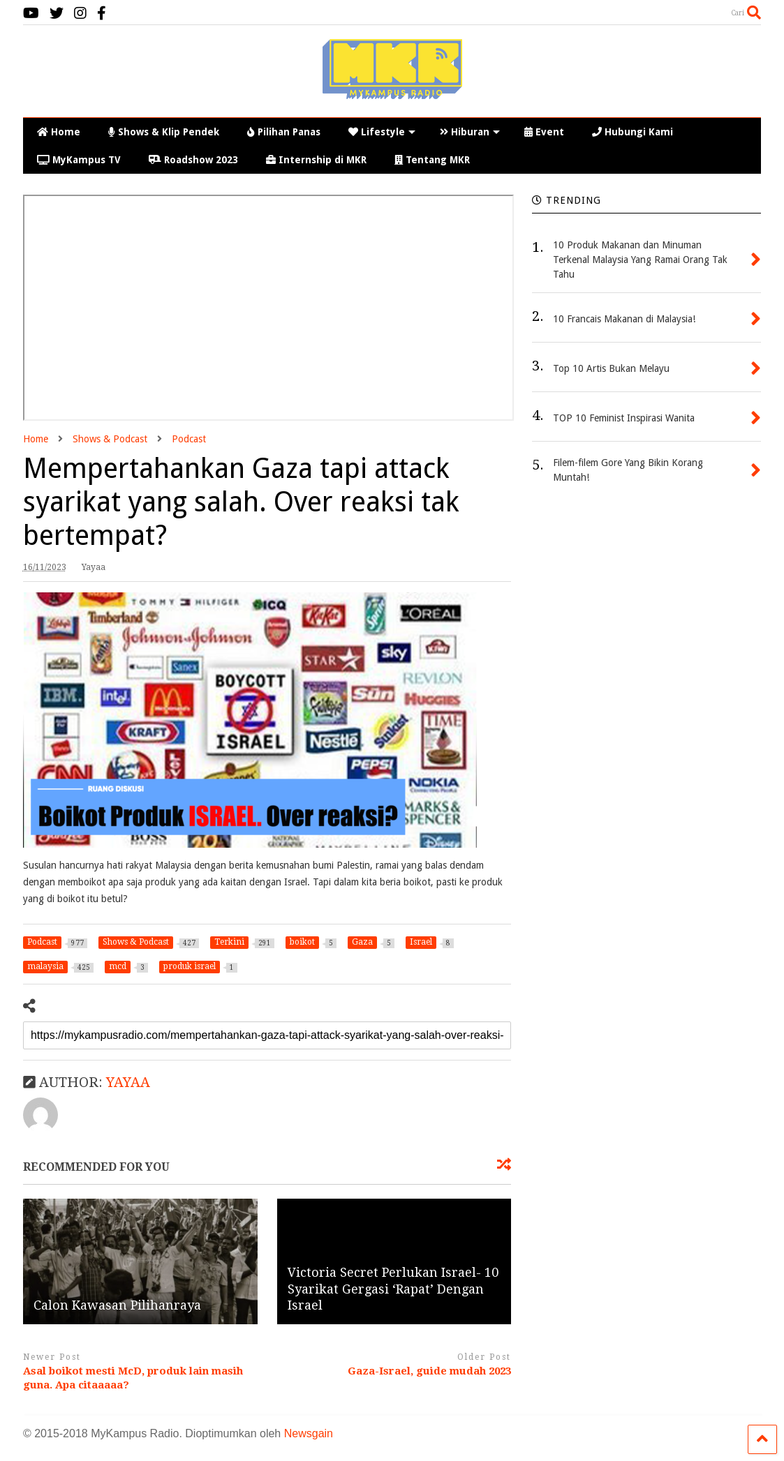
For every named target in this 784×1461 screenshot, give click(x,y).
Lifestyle (381, 131)
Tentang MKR (432, 159)
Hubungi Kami (632, 131)
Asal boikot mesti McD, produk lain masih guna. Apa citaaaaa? (133, 1378)
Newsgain (308, 1433)
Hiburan (470, 131)
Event (544, 131)
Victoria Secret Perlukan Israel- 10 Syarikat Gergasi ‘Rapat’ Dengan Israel (393, 1288)
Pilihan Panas (283, 131)
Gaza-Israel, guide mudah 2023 (429, 1371)
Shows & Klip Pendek (163, 131)
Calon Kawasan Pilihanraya (117, 1305)
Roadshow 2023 (193, 159)
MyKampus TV (79, 159)
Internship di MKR (316, 159)
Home (58, 131)
